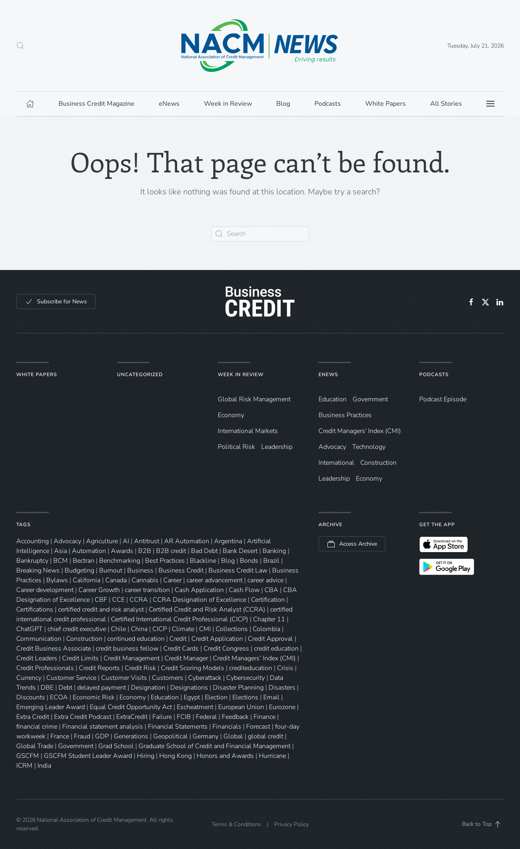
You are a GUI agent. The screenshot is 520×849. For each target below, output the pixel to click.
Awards (122, 550)
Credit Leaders (36, 658)
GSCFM (27, 755)
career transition (147, 590)
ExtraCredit (131, 716)
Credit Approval (270, 638)
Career (172, 580)
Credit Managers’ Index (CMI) (254, 658)
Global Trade (34, 746)
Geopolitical (170, 736)
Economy (231, 415)
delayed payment (101, 687)
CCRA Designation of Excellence (199, 599)
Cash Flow (244, 590)
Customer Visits (124, 677)
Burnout (110, 570)
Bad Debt (204, 550)
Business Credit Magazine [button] (96, 103)
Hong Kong (175, 755)
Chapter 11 (269, 619)
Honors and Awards (225, 755)
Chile (118, 629)
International (336, 462)
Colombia (266, 629)
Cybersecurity (245, 677)
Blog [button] (283, 103)
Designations (189, 687)
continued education (136, 638)
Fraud (82, 736)
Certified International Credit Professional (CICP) (179, 619)
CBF (101, 599)
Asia (60, 550)
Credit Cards (181, 648)
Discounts (30, 697)
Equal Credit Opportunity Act (131, 707)
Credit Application (217, 638)
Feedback (235, 716)
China (139, 629)
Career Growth (99, 590)
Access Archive (352, 544)
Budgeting (79, 570)
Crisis (285, 668)
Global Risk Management (254, 399)
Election (216, 697)
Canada (116, 580)
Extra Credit (32, 716)
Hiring (145, 755)
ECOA (59, 697)
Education (332, 399)
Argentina (228, 541)
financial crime (36, 726)
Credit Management (132, 658)
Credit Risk (140, 668)
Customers (167, 677)
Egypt (192, 697)
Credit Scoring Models (192, 668)
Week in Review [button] (228, 103)
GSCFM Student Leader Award (88, 755)
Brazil (271, 560)
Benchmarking (119, 560)
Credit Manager (186, 658)
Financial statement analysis (102, 726)
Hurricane (272, 755)
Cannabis (145, 580)
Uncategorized (140, 374)
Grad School (116, 746)
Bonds (249, 560)
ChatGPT (29, 629)
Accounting (32, 541)
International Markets (248, 431)
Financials (226, 726)
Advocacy (332, 446)
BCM (60, 560)
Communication (38, 638)
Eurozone (282, 707)
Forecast (258, 726)
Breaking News (38, 570)
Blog (228, 560)
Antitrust (146, 541)
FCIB (184, 716)
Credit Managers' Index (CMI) (359, 431)
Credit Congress (226, 648)
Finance (264, 716)
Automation (89, 550)
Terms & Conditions (236, 824)
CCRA (139, 599)
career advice (265, 580)
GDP (102, 736)
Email (271, 697)
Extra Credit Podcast (82, 716)
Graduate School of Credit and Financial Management (214, 746)
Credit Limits (80, 658)
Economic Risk (94, 697)
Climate (183, 629)
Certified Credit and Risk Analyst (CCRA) (207, 609)
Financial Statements (178, 726)
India (44, 765)
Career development (45, 590)
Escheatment (195, 707)
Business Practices (345, 415)
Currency (28, 677)
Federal (206, 716)
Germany (206, 736)
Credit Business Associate (53, 648)
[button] (20, 45)
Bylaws (57, 580)
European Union (241, 707)
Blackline (203, 560)
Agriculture (102, 541)
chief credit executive (77, 629)
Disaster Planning (238, 687)
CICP (159, 629)
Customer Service (71, 677)
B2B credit (171, 550)
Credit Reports (99, 668)
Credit (177, 638)
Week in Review (241, 374)
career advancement (214, 580)
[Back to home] (260, 45)
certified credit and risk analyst (101, 609)
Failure (162, 716)
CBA (271, 590)
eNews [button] (169, 103)
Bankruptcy (32, 560)
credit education (276, 648)
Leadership (276, 446)
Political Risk (236, 446)
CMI (205, 629)
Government (370, 399)
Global (233, 736)
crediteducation (250, 668)
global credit (265, 736)
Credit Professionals (45, 668)
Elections (245, 697)
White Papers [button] (385, 103)
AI (126, 541)
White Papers (36, 374)
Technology (369, 446)
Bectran (83, 560)
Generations (131, 736)
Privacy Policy (291, 824)
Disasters (282, 687)
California (86, 580)
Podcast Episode (442, 399)
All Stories (446, 103)
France (59, 736)
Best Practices (165, 560)
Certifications (34, 609)
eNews (328, 374)
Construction (378, 462)
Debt (65, 687)
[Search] (260, 234)
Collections (232, 629)
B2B (144, 550)
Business (140, 570)
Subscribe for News (56, 302)
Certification (268, 599)
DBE (47, 687)
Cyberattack (204, 677)
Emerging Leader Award (50, 707)
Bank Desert (240, 550)
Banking (274, 550)
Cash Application (199, 590)
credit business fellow (127, 648)
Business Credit (181, 570)
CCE (118, 599)
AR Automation (186, 541)
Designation (148, 687)
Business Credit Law (237, 570)
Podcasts (327, 103)
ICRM (24, 765)
